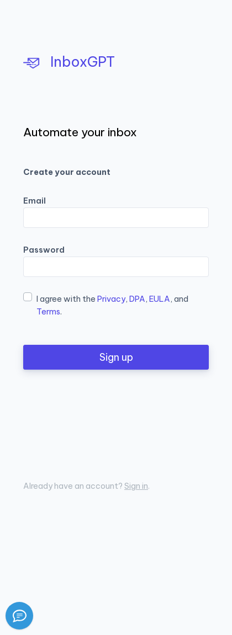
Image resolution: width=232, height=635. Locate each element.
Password (44, 250)
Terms (48, 312)
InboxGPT (69, 62)
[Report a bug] (19, 615)
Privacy (111, 299)
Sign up (116, 357)
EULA (159, 299)
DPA (137, 299)
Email (34, 201)
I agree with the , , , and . (112, 305)
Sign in (136, 486)
